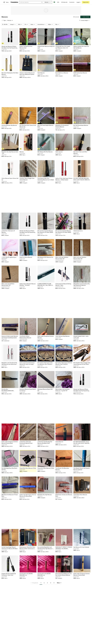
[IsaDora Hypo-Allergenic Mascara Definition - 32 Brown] (28, 274)
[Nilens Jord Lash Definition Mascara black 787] (63, 247)
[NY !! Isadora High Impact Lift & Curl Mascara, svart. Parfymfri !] (46, 353)
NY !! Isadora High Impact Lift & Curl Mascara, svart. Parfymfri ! (45, 363)
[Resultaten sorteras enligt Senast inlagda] (84, 20)
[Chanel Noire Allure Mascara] (81, 485)
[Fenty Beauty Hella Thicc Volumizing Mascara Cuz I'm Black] (46, 168)
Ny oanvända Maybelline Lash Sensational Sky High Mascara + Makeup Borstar (45, 548)
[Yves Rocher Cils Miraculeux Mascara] (63, 458)
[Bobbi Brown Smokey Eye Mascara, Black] (63, 485)
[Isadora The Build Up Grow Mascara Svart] (28, 36)
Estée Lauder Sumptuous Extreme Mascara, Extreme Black (81, 574)
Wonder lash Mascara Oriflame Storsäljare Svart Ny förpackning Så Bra (10, 47)
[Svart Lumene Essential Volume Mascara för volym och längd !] (28, 353)
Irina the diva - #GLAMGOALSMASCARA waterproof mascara (8, 390)
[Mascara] (28, 142)
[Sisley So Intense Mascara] (28, 247)
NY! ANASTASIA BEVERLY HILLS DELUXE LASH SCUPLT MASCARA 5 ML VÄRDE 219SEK (81, 442)
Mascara (22, 151)
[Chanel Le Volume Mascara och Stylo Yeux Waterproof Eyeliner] (28, 63)
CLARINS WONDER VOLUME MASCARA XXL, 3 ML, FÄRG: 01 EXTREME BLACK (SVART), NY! (45, 284)
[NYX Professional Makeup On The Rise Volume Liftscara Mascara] (63, 563)
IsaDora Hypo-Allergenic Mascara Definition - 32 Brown (28, 284)
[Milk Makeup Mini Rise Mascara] (46, 142)
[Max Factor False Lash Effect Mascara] (81, 142)
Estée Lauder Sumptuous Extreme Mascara (46, 337)
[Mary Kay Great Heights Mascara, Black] (46, 115)
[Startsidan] (14, 2)
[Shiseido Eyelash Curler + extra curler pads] (81, 326)
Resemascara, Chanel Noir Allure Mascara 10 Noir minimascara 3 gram (27, 548)
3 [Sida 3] (47, 582)
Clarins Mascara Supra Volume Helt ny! (10, 179)
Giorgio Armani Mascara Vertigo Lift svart (46, 47)
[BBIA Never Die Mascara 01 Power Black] (10, 485)
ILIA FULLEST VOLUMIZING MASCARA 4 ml (26, 574)
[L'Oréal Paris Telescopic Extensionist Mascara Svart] (28, 432)
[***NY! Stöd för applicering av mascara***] (10, 247)
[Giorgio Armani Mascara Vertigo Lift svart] (46, 36)
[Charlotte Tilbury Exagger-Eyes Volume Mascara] (28, 168)
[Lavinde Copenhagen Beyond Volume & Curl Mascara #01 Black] (10, 537)
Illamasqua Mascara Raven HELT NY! (45, 390)
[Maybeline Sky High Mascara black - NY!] (10, 142)
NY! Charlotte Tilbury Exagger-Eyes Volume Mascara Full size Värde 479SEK (81, 363)
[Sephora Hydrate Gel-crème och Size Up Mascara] (81, 36)
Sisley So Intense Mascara (26, 257)
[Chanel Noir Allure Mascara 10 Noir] (28, 458)
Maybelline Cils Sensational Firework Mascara (61, 126)
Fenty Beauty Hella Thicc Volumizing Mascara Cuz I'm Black (46, 179)
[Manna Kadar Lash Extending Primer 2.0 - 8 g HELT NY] (63, 379)
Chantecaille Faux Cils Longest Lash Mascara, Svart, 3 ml (62, 47)
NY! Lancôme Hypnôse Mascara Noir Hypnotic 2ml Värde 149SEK (45, 231)
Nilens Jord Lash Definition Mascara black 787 (61, 258)
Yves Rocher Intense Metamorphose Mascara (25, 337)
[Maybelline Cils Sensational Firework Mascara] (63, 115)
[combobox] (31, 2)
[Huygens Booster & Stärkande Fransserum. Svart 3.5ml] (10, 563)
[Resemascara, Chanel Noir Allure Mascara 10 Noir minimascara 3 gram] (28, 537)
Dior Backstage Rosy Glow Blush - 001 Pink (10, 469)
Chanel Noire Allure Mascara (80, 494)
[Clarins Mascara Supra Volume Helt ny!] (10, 168)
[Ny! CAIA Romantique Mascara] (81, 115)
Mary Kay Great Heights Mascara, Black (45, 126)
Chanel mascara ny (78, 230)
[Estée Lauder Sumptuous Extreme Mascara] (46, 326)
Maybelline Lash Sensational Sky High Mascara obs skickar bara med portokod (9, 363)
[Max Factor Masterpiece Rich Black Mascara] (10, 63)
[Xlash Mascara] (46, 63)
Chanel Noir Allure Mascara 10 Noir (28, 468)
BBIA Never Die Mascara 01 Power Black (10, 495)
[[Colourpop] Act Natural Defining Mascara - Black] (63, 274)
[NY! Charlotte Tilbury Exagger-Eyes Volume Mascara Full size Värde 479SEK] (81, 353)
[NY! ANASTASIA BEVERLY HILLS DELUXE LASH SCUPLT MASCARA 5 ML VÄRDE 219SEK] (81, 432)
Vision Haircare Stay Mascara (62, 336)
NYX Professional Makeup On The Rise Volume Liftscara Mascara (63, 574)
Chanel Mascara (59, 441)
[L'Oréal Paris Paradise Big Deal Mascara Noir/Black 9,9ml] (46, 432)
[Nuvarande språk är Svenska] (54, 2)
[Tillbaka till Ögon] (2, 20)
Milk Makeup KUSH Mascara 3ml (45, 257)
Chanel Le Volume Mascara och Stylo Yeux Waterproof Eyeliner (27, 73)
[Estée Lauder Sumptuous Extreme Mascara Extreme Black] (10, 432)
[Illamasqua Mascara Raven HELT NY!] (46, 379)
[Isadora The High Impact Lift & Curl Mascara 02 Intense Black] (28, 485)
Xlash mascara (58, 151)
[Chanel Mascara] (63, 432)
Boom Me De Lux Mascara (61, 72)
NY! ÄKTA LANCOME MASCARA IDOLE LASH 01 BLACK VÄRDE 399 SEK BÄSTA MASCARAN (81, 179)
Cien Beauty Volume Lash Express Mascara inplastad (81, 469)
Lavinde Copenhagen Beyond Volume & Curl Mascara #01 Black (10, 548)
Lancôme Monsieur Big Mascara (9, 125)
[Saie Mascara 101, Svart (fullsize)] (81, 537)
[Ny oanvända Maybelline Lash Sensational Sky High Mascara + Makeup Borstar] (46, 537)
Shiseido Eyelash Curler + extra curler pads (80, 337)
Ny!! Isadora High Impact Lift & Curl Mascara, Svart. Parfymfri (63, 363)
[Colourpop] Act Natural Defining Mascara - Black (63, 284)
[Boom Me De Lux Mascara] (63, 63)
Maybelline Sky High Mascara (45, 494)
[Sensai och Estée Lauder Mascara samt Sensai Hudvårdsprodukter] (10, 326)
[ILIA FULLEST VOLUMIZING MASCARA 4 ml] (28, 563)
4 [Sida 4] (50, 582)
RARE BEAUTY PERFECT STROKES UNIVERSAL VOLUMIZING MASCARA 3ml (63, 548)
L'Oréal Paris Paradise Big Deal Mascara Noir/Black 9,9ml (45, 442)
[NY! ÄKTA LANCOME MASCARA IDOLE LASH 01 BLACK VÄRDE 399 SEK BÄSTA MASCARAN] (81, 168)
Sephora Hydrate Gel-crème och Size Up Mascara (81, 47)
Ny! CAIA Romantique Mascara (80, 125)
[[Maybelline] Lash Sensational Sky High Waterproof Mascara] (81, 274)
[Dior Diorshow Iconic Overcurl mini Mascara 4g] (28, 115)
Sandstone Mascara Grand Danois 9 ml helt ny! (28, 390)
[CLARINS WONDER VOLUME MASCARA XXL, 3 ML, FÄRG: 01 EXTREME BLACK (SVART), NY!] (46, 274)
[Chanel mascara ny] (81, 221)
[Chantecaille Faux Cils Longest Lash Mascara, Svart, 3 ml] (63, 36)
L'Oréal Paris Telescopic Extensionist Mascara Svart (26, 442)
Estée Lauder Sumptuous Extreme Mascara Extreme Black (10, 442)
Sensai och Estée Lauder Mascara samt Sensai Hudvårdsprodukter (10, 337)
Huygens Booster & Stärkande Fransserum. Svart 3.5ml (9, 574)
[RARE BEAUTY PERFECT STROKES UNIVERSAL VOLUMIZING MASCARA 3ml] (63, 537)
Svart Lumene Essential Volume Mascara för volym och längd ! (27, 363)
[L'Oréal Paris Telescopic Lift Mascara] (10, 221)
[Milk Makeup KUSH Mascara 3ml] (46, 247)
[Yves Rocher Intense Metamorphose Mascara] (28, 326)
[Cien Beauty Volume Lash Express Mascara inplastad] (81, 458)
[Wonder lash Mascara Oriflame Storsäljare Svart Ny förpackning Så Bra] (10, 36)
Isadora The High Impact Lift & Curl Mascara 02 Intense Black (28, 495)
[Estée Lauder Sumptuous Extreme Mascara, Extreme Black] (81, 563)
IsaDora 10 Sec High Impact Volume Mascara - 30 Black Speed (63, 179)
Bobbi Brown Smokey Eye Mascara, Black (63, 495)
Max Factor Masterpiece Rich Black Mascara (10, 73)
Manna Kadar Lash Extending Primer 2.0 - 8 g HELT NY (62, 390)
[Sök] (42, 2)
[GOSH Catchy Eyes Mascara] (81, 63)
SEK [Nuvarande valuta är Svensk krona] (58, 2)
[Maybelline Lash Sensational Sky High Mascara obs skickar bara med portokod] (10, 353)
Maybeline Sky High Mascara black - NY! (10, 152)
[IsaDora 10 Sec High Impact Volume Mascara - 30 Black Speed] (63, 168)
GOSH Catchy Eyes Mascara (80, 72)
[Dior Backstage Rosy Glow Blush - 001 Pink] (10, 458)
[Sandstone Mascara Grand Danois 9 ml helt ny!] (28, 379)
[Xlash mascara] (63, 142)
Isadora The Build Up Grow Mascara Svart (26, 47)
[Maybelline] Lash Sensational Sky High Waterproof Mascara (81, 284)
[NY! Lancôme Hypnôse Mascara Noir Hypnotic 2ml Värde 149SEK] (46, 221)
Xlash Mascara (41, 72)
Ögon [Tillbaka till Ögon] (4, 20)
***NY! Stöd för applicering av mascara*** (9, 258)
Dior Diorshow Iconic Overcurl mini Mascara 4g (28, 126)
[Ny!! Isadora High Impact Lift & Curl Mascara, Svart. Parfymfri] (63, 353)
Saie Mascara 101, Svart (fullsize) (81, 547)
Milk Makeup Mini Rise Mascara (45, 151)
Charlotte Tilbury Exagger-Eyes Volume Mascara (27, 179)
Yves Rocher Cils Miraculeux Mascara (62, 469)
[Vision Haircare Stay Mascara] (63, 326)
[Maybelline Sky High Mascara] (46, 485)
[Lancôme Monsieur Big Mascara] (10, 115)
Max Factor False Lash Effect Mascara (80, 152)
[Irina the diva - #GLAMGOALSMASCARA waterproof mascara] (10, 379)
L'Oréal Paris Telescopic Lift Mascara (8, 231)
